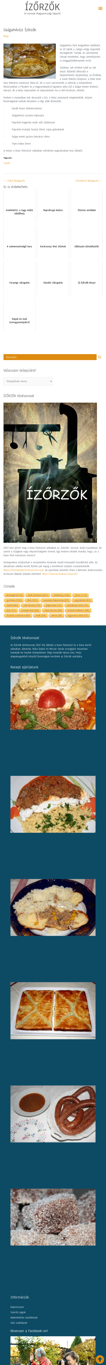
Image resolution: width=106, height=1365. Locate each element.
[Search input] (51, 357)
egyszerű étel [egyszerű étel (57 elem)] (78, 615)
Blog (6, 36)
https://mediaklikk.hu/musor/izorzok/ (23, 570)
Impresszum (17, 1307)
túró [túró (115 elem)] (81, 595)
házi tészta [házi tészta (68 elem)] (53, 610)
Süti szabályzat (18, 1323)
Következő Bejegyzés (89, 180)
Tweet (6, 162)
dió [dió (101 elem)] (32, 600)
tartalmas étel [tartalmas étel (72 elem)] (77, 605)
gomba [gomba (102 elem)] (14, 600)
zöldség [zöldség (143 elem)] (61, 595)
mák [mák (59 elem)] (41, 615)
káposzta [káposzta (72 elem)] (53, 605)
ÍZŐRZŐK (42, 6)
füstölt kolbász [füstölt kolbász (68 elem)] (78, 610)
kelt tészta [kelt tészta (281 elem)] (38, 595)
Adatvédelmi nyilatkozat (23, 1317)
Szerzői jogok (18, 1312)
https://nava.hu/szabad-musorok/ (60, 574)
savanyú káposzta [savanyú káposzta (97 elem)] (56, 600)
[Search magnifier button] (100, 357)
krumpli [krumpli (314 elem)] (14, 595)
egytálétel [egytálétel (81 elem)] (82, 600)
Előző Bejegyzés (14, 180)
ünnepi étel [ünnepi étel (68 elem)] (30, 610)
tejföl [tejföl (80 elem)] (12, 605)
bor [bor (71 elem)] (11, 610)
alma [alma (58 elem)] (56, 615)
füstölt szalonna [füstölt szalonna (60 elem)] (18, 615)
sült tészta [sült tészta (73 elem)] (32, 605)
